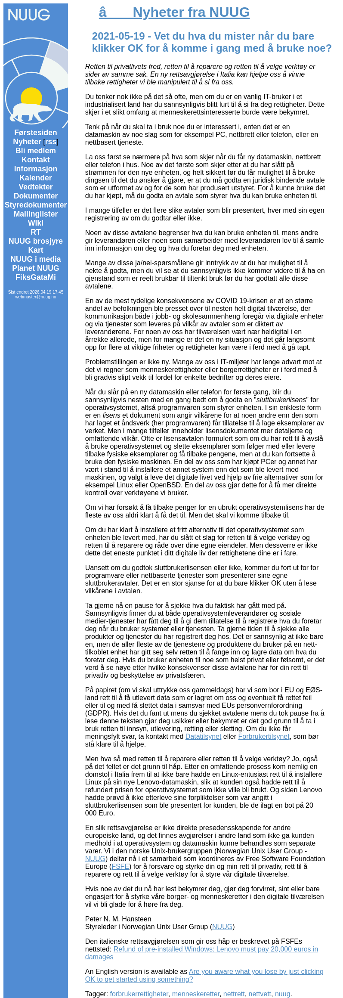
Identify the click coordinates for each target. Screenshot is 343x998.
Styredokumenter (36, 205)
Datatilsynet (203, 736)
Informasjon (36, 168)
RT (35, 232)
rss (50, 141)
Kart (35, 250)
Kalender (35, 178)
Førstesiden (35, 132)
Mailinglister (36, 214)
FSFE (120, 866)
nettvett (260, 994)
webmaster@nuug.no (35, 296)
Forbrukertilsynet (264, 736)
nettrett (234, 994)
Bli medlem (35, 150)
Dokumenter (36, 196)
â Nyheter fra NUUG (174, 12)
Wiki (35, 223)
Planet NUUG (35, 268)
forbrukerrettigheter (139, 994)
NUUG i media (35, 259)
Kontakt (36, 159)
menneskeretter (195, 994)
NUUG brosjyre (36, 241)
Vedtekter (36, 187)
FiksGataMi (35, 277)
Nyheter (27, 141)
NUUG (95, 858)
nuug (282, 994)
